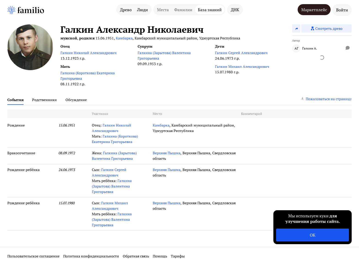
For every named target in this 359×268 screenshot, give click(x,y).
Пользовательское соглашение (33, 256)
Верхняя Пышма (166, 152)
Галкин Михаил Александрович (242, 66)
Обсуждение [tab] (76, 99)
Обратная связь (136, 256)
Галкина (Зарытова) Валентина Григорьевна (164, 55)
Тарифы (178, 256)
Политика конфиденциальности (91, 256)
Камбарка (124, 38)
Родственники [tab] (44, 99)
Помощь (160, 256)
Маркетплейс (314, 9)
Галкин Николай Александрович (88, 52)
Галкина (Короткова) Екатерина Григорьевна (87, 75)
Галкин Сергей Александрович (241, 52)
